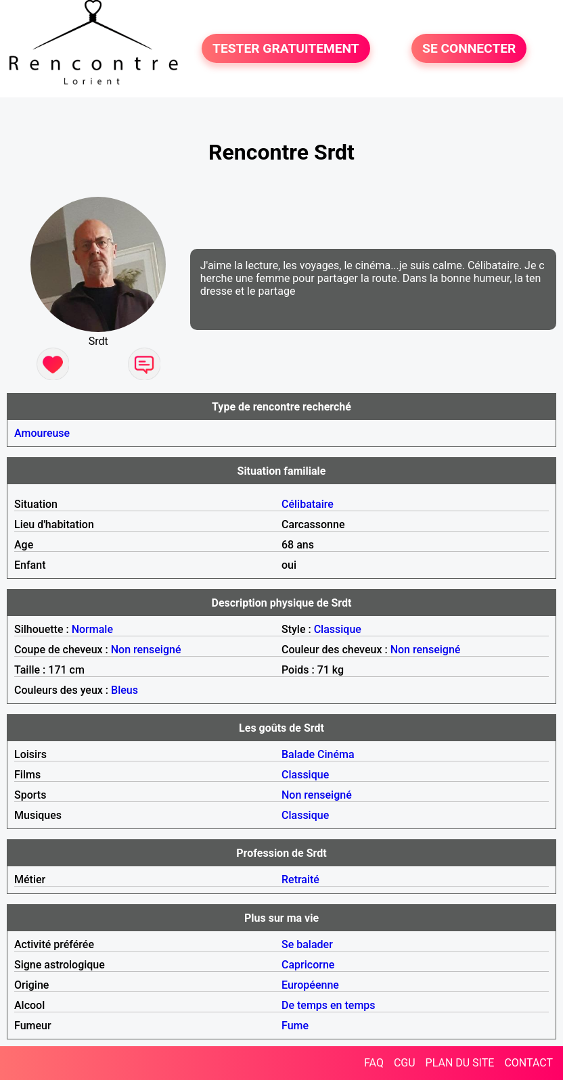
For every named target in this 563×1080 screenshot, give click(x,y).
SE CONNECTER (469, 48)
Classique (337, 629)
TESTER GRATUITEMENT (285, 48)
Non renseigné (146, 649)
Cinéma (336, 754)
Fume (295, 1025)
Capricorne (308, 964)
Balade (298, 754)
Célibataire (308, 504)
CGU (404, 1062)
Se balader (307, 944)
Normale (92, 629)
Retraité (300, 879)
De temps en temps (329, 1005)
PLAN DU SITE (460, 1062)
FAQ (374, 1062)
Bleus (124, 690)
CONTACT (528, 1062)
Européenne (310, 985)
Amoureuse (42, 433)
